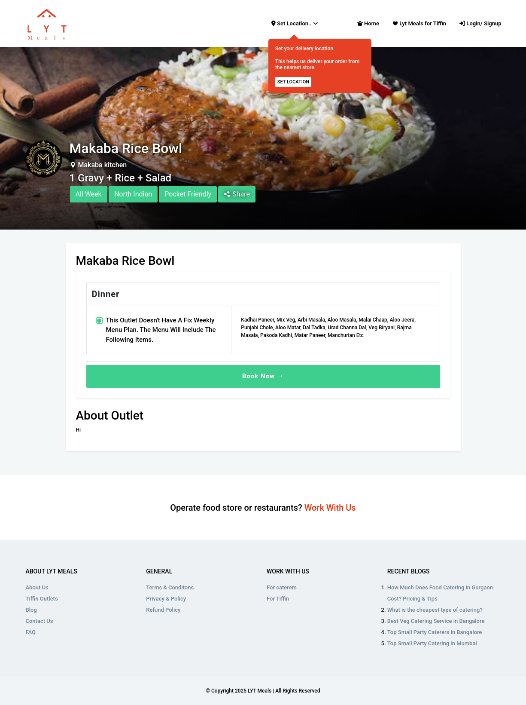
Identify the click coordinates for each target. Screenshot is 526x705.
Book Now (263, 376)
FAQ (31, 632)
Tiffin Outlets (42, 598)
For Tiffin (278, 598)
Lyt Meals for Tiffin (419, 23)
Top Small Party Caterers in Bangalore (434, 632)
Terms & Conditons (170, 587)
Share (237, 194)
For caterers (282, 587)
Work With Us (330, 508)
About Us (37, 587)
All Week (89, 194)
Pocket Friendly (187, 194)
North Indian (133, 194)
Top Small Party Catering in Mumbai (432, 643)
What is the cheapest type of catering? (435, 610)
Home (368, 23)
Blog (31, 610)
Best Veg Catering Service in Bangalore (436, 621)
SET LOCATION (293, 82)
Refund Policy (163, 610)
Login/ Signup (480, 23)
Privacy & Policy (166, 598)
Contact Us (39, 621)
